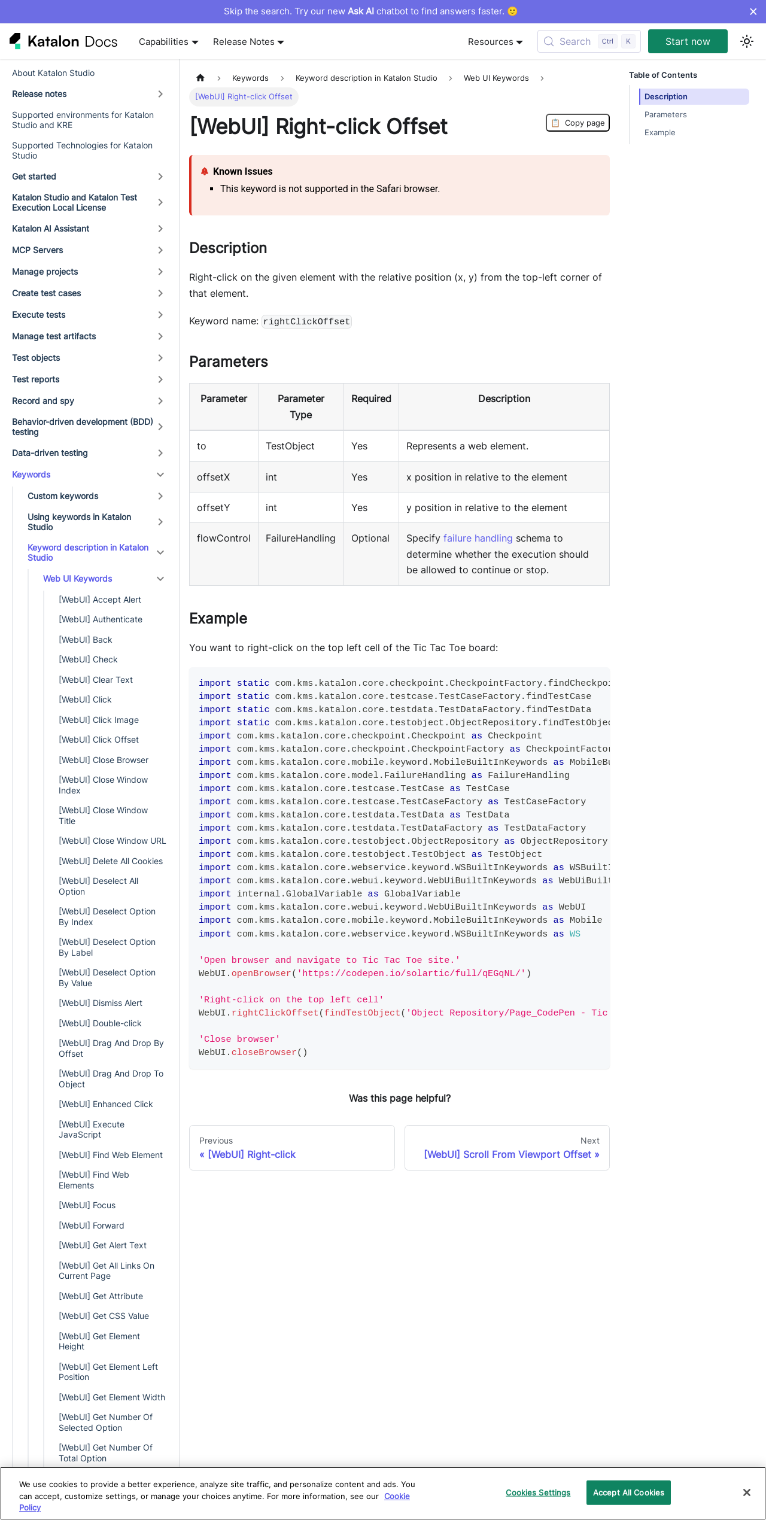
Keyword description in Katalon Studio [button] (88, 552)
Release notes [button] (39, 94)
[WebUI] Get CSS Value (104, 1316)
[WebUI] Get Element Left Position (108, 1371)
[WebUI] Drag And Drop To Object (111, 1078)
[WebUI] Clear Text (96, 679)
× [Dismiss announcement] (753, 11)
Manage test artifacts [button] (54, 336)
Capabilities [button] (164, 41)
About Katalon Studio (53, 73)
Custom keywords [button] (63, 496)
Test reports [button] (35, 379)
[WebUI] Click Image (99, 720)
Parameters (666, 114)
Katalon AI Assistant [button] (50, 228)
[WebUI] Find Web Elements (94, 1179)
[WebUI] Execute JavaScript (91, 1129)
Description (666, 96)
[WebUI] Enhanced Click (106, 1104)
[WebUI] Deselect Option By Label (107, 947)
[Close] (747, 1492)
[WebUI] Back (86, 639)
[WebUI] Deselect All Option (98, 885)
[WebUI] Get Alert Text (103, 1245)
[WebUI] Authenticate (100, 619)
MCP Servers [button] (37, 250)
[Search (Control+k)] (589, 41)
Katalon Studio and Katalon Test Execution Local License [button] (74, 202)
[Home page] (200, 78)
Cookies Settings (538, 1492)
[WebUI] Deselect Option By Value (107, 977)
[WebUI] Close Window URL (112, 840)
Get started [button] (34, 176)
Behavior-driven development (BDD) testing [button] (82, 427)
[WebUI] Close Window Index (103, 784)
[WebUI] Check (88, 659)
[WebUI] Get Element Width (112, 1397)
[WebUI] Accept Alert (100, 599)
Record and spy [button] (43, 401)
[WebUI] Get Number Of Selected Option (106, 1422)
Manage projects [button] (45, 271)
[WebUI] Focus (87, 1205)
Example (660, 132)
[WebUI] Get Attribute (101, 1296)
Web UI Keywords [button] (77, 578)
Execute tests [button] (38, 314)
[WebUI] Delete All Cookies (111, 861)
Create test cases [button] (46, 293)
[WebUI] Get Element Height (99, 1341)
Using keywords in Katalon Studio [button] (79, 522)
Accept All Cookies (628, 1492)
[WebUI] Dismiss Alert (100, 1003)
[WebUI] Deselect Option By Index (107, 916)
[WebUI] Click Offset (99, 739)
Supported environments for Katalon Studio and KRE (83, 120)
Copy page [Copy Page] (578, 122)
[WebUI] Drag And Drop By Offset (111, 1048)
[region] (383, 1493)
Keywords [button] (31, 474)
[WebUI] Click (85, 699)
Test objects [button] (36, 357)
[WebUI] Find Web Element (111, 1155)
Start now (687, 41)
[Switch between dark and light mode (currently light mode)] (746, 41)
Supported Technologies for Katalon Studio (82, 150)
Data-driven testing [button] (50, 453)
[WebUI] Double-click (100, 1023)
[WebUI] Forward (91, 1225)
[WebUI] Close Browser (103, 760)
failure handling (478, 538)
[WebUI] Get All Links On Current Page (106, 1270)
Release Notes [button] (244, 41)
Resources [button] (490, 41)
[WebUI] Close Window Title (103, 815)
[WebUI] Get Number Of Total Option (106, 1452)
